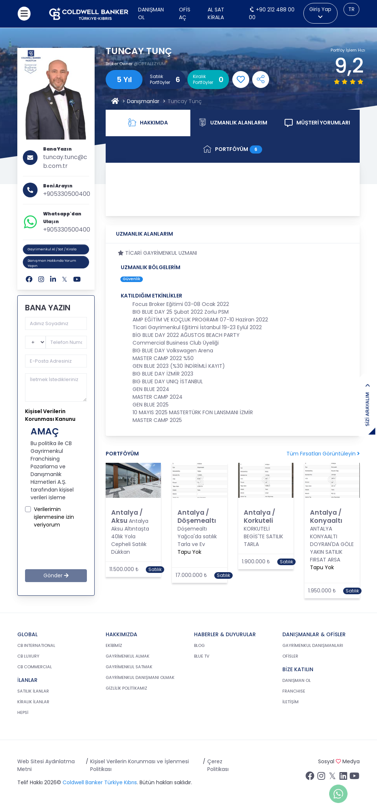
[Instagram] (41, 279)
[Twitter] (64, 279)
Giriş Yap (320, 13)
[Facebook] (29, 279)
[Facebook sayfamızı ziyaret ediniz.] (310, 778)
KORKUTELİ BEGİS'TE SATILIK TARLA (263, 536)
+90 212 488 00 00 (272, 13)
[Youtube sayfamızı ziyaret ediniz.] (354, 778)
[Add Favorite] (240, 79)
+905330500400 (66, 194)
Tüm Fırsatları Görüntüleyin (323, 453)
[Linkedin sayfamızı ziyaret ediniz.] (343, 778)
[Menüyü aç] (24, 14)
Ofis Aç (184, 13)
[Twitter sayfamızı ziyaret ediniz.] (332, 778)
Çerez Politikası (218, 765)
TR (351, 9)
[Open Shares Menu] (260, 79)
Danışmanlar (143, 101)
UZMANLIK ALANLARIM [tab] (232, 123)
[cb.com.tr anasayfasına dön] (88, 14)
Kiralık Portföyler (203, 79)
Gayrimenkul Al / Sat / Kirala (52, 249)
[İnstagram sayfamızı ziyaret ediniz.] (321, 778)
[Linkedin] (53, 279)
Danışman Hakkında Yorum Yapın (52, 263)
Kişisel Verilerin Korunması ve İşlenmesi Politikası (139, 765)
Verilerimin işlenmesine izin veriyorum (54, 517)
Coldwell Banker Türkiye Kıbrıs (100, 782)
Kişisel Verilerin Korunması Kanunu (50, 415)
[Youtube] (77, 279)
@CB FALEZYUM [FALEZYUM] (150, 64)
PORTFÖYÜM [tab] (232, 149)
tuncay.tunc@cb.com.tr (65, 161)
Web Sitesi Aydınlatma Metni (46, 765)
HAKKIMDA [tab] (148, 123)
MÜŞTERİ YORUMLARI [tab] (317, 123)
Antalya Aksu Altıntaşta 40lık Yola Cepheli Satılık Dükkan (130, 536)
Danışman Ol (151, 13)
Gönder (55, 575)
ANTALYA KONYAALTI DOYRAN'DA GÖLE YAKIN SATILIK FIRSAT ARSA (332, 544)
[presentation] (76, 548)
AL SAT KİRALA (216, 13)
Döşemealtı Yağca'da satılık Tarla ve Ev (197, 536)
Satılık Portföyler (160, 79)
